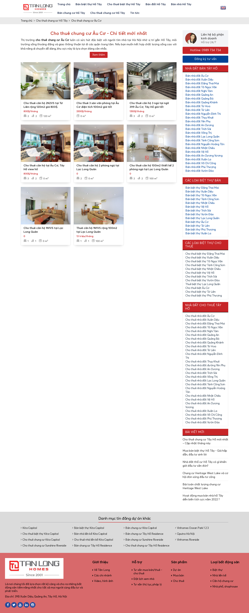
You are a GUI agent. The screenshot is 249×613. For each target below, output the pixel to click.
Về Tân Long (102, 570)
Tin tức (135, 13)
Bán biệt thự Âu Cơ (196, 222)
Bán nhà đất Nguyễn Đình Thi (203, 113)
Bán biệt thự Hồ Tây (89, 4)
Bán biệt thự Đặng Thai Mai (202, 187)
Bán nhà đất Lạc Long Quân (202, 136)
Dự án (177, 570)
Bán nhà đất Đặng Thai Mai (202, 83)
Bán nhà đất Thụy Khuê (199, 117)
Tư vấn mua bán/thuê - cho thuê (147, 572)
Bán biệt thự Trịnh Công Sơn (202, 199)
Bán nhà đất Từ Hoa (197, 106)
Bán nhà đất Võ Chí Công (200, 163)
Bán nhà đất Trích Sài (198, 129)
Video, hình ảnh (103, 581)
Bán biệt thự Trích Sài (198, 210)
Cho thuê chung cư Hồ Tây (107, 13)
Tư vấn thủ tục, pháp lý (147, 584)
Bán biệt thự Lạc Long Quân (202, 218)
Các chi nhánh (103, 575)
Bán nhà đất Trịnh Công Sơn (202, 140)
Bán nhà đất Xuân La (198, 159)
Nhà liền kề (219, 575)
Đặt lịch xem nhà (143, 579)
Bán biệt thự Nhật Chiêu (200, 203)
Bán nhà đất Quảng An (199, 94)
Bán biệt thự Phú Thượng (200, 229)
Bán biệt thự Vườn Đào (199, 214)
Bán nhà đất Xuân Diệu (199, 79)
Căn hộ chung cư (222, 581)
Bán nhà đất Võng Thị (198, 132)
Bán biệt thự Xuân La (198, 233)
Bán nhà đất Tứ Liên (197, 110)
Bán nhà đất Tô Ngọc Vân (201, 87)
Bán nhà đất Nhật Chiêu (200, 148)
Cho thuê (178, 581)
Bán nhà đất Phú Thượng (200, 167)
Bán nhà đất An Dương (199, 125)
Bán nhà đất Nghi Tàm (199, 91)
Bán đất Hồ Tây (156, 4)
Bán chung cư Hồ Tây (71, 13)
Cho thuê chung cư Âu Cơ (86, 20)
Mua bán (178, 575)
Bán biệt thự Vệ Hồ (196, 206)
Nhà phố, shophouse (225, 586)
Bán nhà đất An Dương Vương (203, 155)
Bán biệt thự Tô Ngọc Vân (201, 195)
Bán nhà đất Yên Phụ (197, 121)
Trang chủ (63, 4)
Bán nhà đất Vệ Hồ (197, 151)
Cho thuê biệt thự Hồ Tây (123, 4)
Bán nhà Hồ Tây (181, 4)
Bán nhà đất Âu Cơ (197, 75)
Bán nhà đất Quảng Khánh (201, 102)
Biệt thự (217, 570)
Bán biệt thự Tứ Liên (197, 225)
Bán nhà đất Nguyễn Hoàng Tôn (204, 144)
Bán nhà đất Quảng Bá (199, 98)
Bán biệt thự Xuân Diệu (199, 191)
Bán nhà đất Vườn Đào (199, 170)
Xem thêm (98, 55)
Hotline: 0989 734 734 (205, 50)
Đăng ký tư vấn (205, 59)
